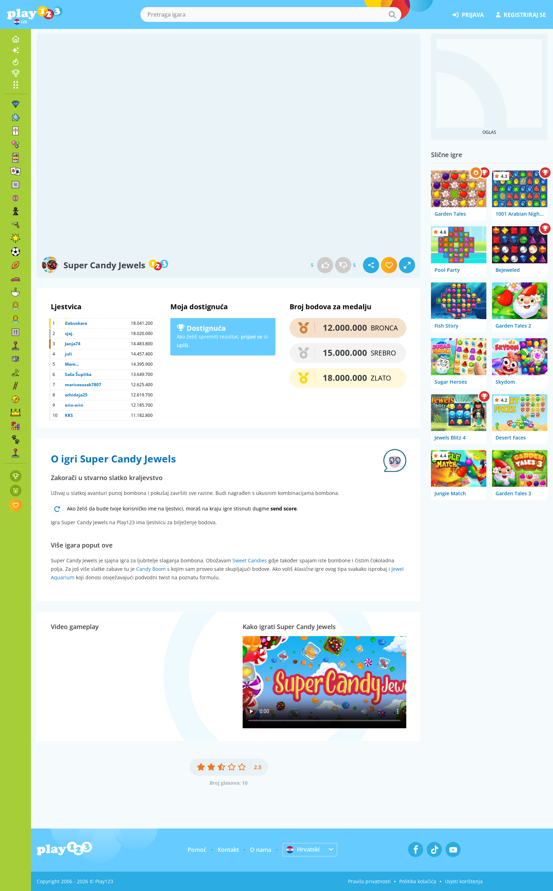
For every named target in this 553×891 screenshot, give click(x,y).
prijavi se (251, 336)
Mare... (72, 364)
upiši (182, 345)
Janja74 (72, 344)
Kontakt (228, 850)
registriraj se (521, 15)
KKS (69, 415)
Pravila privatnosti (369, 881)
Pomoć (197, 850)
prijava (468, 15)
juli (68, 354)
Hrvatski (303, 849)
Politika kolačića (417, 881)
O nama (260, 850)
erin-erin (74, 405)
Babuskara (76, 323)
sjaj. (69, 333)
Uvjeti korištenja (464, 881)
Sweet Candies (249, 560)
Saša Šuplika (78, 374)
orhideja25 (76, 395)
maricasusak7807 (83, 385)
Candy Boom (151, 569)
